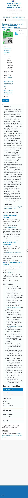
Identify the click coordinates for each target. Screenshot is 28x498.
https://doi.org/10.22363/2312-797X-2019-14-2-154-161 (8, 92)
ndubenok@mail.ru (11, 227)
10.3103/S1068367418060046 (13, 307)
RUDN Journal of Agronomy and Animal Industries (14, 9)
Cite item (5, 100)
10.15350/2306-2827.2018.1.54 (14, 326)
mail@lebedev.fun (10, 273)
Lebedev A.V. (7, 52)
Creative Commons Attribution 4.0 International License (12, 435)
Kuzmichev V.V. (7, 50)
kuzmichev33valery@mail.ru (13, 252)
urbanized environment (10, 207)
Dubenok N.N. (7, 48)
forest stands (12, 208)
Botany (10, 77)
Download (11, 394)
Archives (20, 20)
